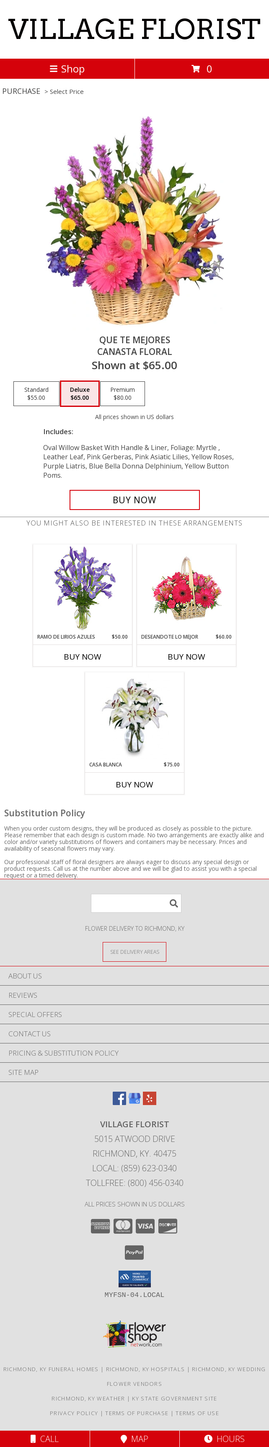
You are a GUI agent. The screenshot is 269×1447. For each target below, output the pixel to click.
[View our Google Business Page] (134, 1102)
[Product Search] (136, 903)
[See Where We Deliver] (134, 951)
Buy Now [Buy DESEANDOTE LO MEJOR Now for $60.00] (186, 656)
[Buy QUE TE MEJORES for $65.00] (135, 500)
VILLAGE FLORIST (134, 29)
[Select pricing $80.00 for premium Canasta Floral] (123, 394)
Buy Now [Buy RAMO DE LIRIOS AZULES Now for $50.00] (82, 656)
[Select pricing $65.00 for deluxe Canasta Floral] (79, 394)
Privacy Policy (74, 1413)
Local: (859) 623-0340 (134, 1168)
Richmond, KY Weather (88, 1398)
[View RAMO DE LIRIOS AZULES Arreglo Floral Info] (83, 589)
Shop (67, 68)
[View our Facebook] (119, 1102)
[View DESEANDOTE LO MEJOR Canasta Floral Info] (187, 589)
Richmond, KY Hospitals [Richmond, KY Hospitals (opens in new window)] (145, 1369)
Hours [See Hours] (224, 1438)
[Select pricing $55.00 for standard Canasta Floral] (36, 394)
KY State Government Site (174, 1398)
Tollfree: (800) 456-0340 (135, 1182)
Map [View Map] (134, 1438)
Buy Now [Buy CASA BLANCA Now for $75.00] (134, 784)
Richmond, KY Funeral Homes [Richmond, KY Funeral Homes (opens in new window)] (51, 1369)
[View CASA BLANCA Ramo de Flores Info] (135, 716)
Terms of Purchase (136, 1413)
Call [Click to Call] (45, 1438)
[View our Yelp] (149, 1102)
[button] (135, 1279)
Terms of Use (197, 1413)
